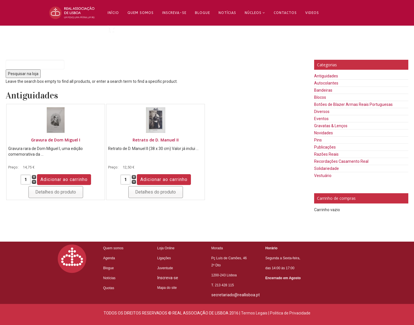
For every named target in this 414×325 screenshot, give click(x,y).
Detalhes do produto (55, 192)
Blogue (202, 13)
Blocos (320, 97)
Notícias (227, 13)
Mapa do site (167, 288)
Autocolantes (326, 83)
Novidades (323, 133)
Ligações (164, 258)
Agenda (109, 258)
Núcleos (253, 13)
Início (113, 13)
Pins (318, 140)
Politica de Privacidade (290, 313)
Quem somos (113, 248)
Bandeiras (323, 90)
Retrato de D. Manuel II (156, 140)
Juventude (165, 268)
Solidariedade (326, 168)
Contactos (285, 13)
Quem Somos (140, 13)
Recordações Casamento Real (341, 161)
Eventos (321, 118)
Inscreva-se (174, 13)
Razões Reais (326, 154)
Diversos (321, 111)
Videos (312, 13)
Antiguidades (326, 76)
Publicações (325, 147)
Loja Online (166, 248)
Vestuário (322, 175)
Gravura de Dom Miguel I (55, 140)
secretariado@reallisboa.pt (235, 295)
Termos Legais (254, 313)
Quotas (108, 288)
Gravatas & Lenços (330, 126)
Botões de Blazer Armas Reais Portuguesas (353, 104)
